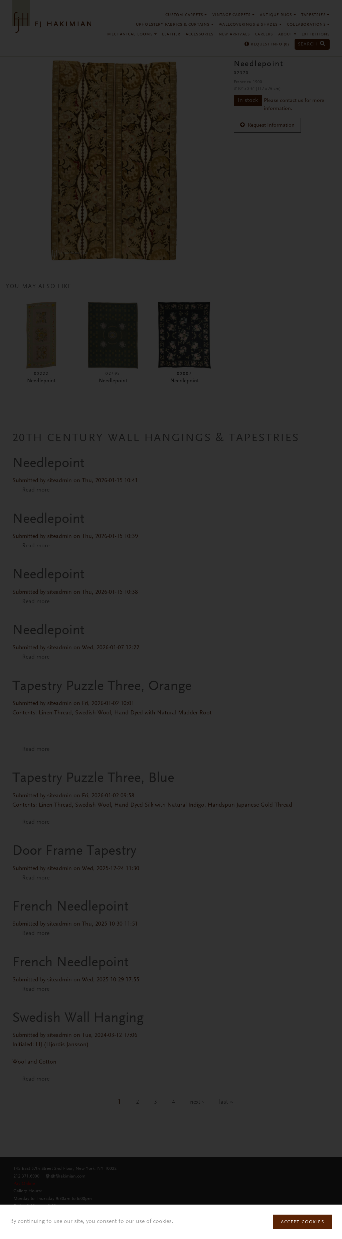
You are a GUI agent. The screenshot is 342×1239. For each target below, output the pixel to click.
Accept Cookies (302, 1222)
